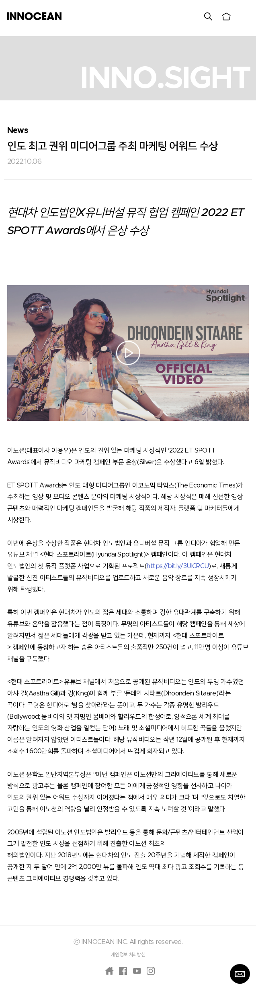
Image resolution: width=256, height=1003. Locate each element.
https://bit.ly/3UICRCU (178, 566)
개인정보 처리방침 (128, 954)
